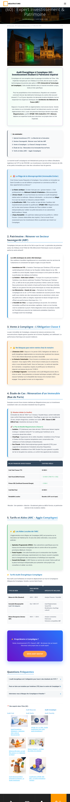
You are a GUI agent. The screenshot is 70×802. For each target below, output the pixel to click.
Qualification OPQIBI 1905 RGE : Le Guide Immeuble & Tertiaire (37, 778)
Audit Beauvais (31, 710)
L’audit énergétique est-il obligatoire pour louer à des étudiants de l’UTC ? (33, 679)
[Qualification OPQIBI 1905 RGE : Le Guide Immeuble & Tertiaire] (37, 766)
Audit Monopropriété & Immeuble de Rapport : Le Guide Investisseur (16, 778)
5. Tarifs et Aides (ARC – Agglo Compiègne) (26, 151)
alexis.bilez (11, 25)
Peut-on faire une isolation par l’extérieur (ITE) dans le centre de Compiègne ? (34, 686)
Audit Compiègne (50, 710)
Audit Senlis (30, 713)
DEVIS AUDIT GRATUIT (35, 654)
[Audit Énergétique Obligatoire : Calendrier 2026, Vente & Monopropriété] (19, 721)
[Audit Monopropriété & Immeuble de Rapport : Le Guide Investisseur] (17, 766)
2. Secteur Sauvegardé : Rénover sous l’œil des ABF (29, 141)
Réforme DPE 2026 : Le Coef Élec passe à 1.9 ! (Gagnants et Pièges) (17, 752)
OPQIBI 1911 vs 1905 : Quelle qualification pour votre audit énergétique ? (39, 729)
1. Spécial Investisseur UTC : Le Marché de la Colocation (30, 138)
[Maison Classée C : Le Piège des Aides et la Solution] (36, 742)
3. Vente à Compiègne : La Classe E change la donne (29, 144)
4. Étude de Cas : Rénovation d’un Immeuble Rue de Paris (31, 148)
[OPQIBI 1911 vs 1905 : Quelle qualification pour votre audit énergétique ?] (39, 720)
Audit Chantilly (49, 713)
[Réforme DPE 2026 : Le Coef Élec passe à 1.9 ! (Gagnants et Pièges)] (17, 743)
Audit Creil (10, 713)
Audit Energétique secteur (23, 25)
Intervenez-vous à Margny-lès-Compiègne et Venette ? (27, 694)
